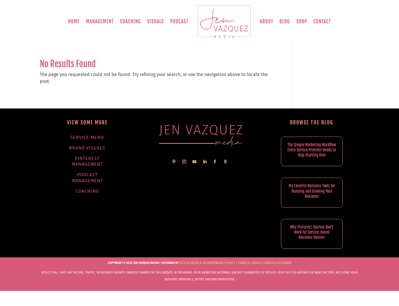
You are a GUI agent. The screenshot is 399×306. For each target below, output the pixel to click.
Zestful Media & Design (195, 263)
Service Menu (87, 137)
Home (74, 21)
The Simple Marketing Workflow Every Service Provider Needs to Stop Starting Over (311, 149)
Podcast (179, 21)
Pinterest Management (87, 161)
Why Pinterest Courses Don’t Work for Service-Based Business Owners (311, 232)
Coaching (130, 21)
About (266, 21)
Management (100, 21)
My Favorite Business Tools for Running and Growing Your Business (312, 190)
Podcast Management (87, 177)
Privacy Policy (224, 263)
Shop (301, 21)
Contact (322, 21)
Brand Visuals (87, 148)
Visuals (155, 21)
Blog (284, 21)
